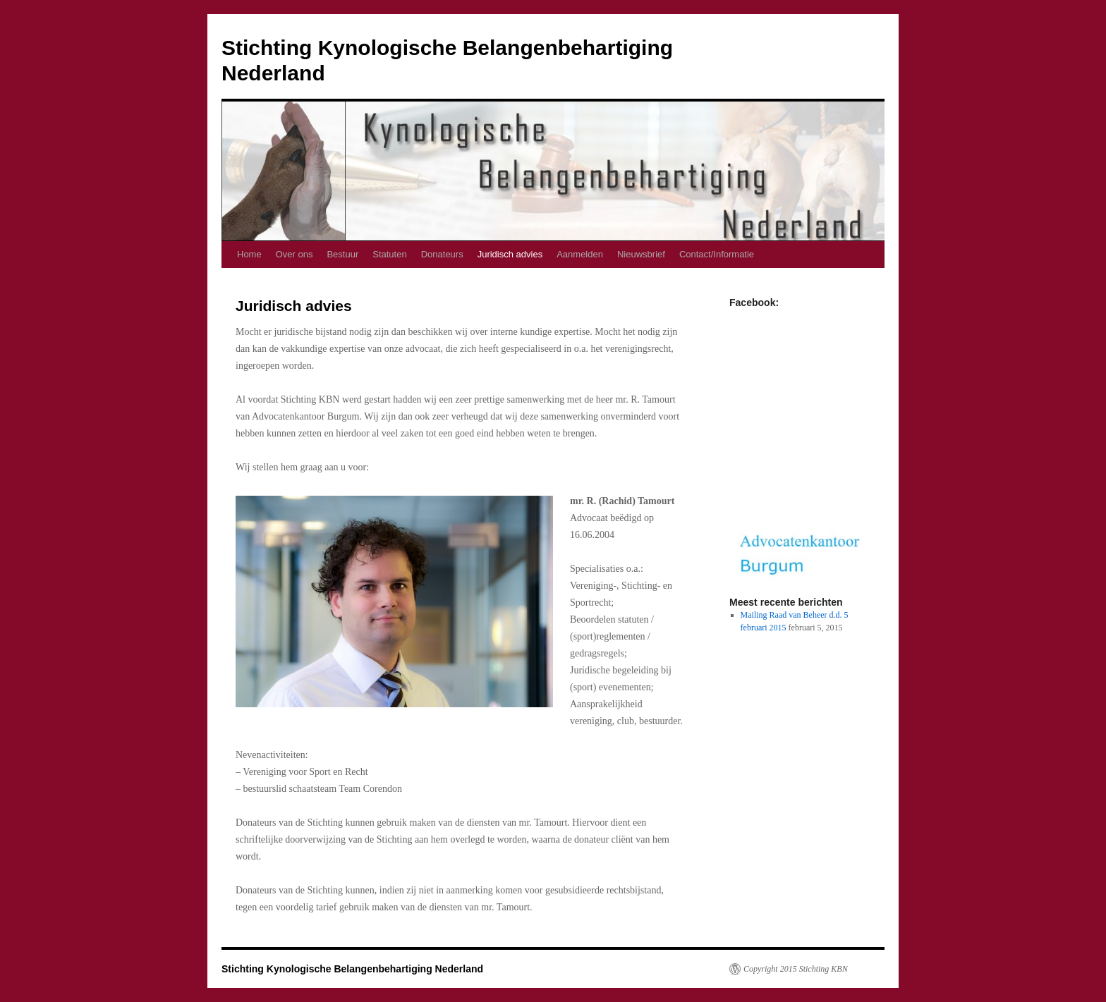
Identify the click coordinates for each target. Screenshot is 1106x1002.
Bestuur (342, 254)
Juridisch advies (510, 254)
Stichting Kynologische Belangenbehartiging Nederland (352, 968)
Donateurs (442, 254)
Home (249, 254)
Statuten (389, 254)
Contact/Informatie (716, 254)
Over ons (294, 254)
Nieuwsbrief (641, 254)
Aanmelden (580, 254)
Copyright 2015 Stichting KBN (795, 969)
